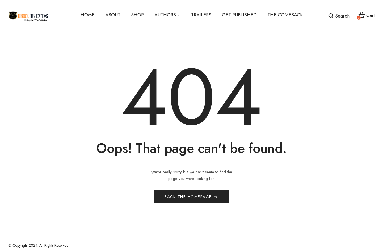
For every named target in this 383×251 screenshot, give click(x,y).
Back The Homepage (189, 197)
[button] (366, 16)
